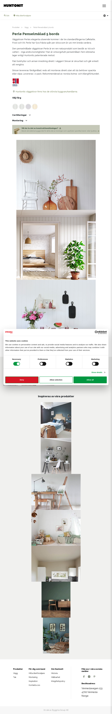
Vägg (26, 27)
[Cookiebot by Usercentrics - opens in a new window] (96, 332)
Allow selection (56, 380)
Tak (14, 677)
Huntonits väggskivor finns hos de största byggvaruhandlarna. (44, 91)
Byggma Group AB (60, 710)
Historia (54, 673)
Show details (96, 372)
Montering (33, 677)
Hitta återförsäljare (37, 673)
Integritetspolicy (58, 681)
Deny (22, 380)
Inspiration (33, 681)
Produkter (16, 27)
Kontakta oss (34, 685)
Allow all (90, 380)
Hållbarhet (55, 677)
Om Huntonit (57, 669)
